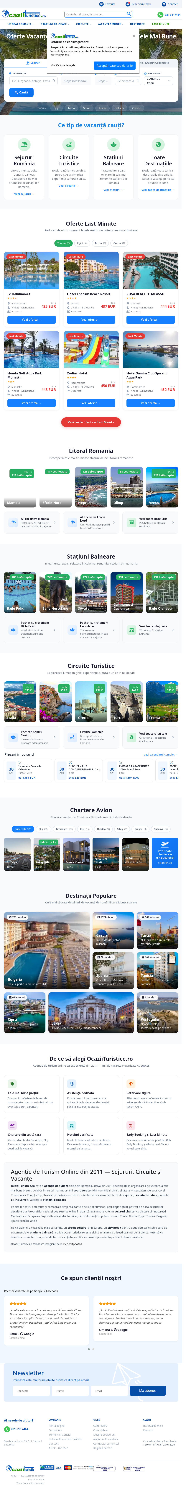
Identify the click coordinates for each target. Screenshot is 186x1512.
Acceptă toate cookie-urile (115, 66)
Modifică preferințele (63, 65)
